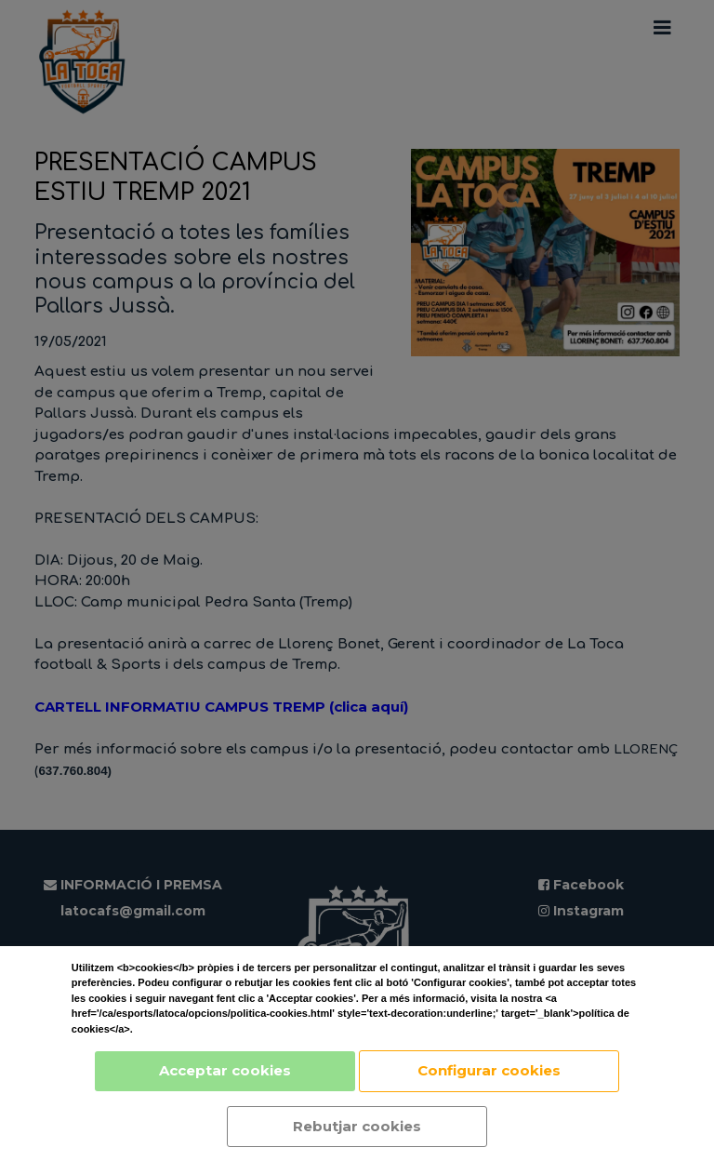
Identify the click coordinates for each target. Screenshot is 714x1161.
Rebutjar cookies (357, 1126)
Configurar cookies (489, 1070)
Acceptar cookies (225, 1070)
